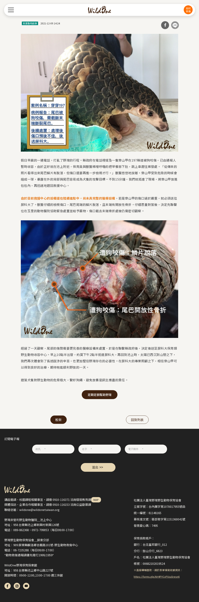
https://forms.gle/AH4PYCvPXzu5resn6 (157, 576)
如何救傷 (188, 10)
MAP (96, 500)
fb (7, 586)
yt (26, 586)
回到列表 (137, 419)
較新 (58, 419)
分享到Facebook (165, 25)
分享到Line (175, 25)
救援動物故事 (30, 23)
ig (17, 586)
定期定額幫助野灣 (100, 395)
